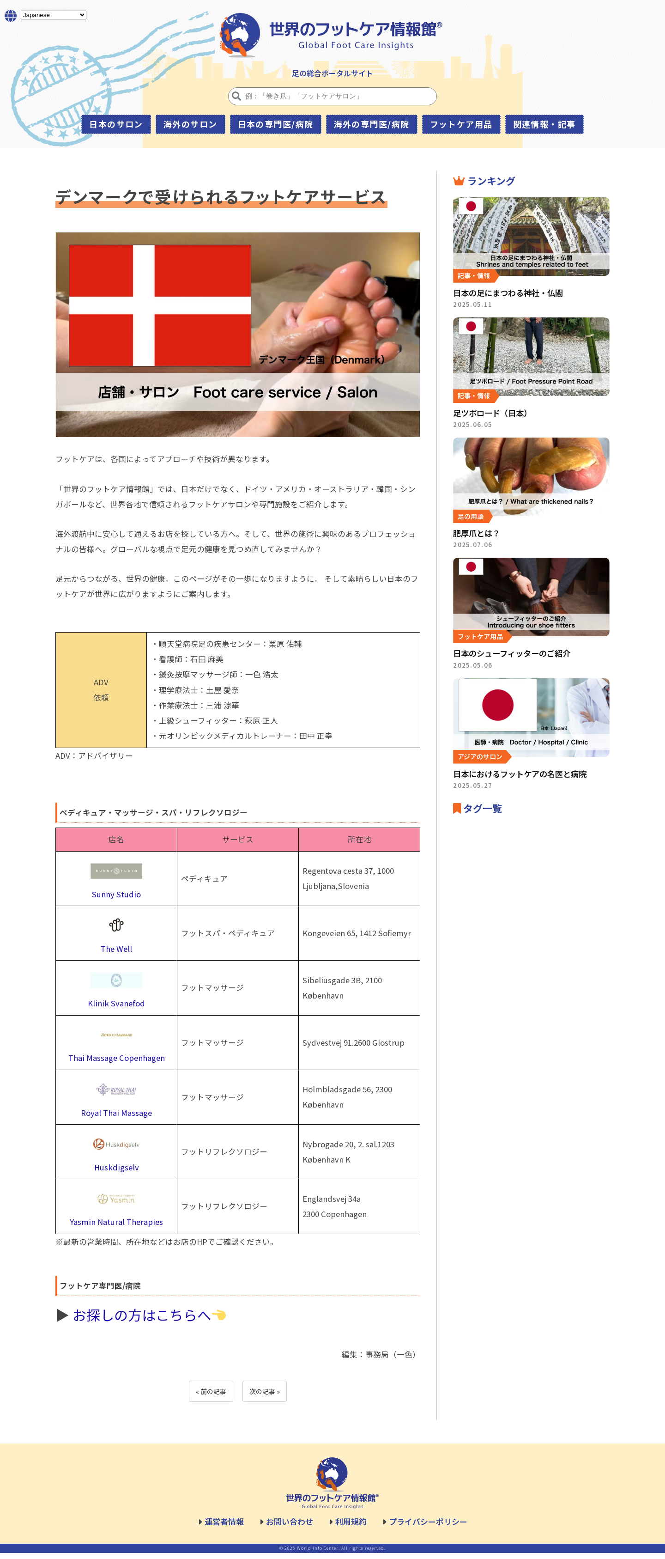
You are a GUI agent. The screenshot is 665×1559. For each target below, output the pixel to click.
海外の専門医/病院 (372, 124)
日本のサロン (116, 124)
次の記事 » (264, 1397)
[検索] (236, 96)
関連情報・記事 (544, 124)
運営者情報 (224, 1527)
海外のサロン (190, 124)
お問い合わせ (289, 1527)
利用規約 (351, 1527)
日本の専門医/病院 (276, 124)
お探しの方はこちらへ (149, 1320)
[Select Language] (53, 15)
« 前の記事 (211, 1397)
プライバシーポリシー (428, 1527)
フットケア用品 (461, 124)
